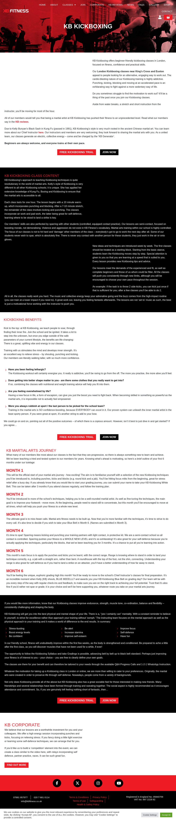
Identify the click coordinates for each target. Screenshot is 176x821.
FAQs (141, 4)
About (54, 4)
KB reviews (21, 122)
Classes (69, 5)
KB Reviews (115, 4)
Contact (167, 11)
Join (82, 4)
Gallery (154, 4)
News (130, 4)
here (41, 132)
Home (42, 4)
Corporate (97, 4)
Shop (167, 4)
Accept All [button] (166, 815)
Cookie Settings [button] (150, 815)
